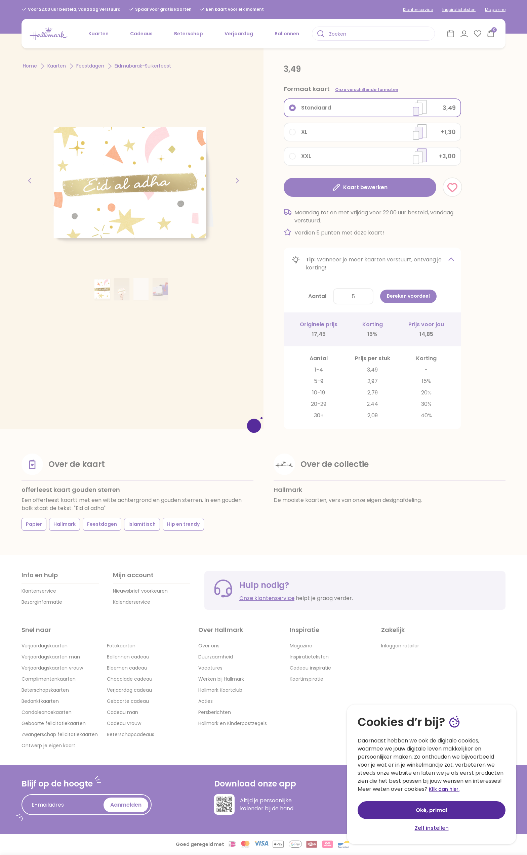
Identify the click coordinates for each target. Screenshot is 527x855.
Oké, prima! (431, 810)
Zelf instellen (432, 827)
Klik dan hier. (444, 789)
